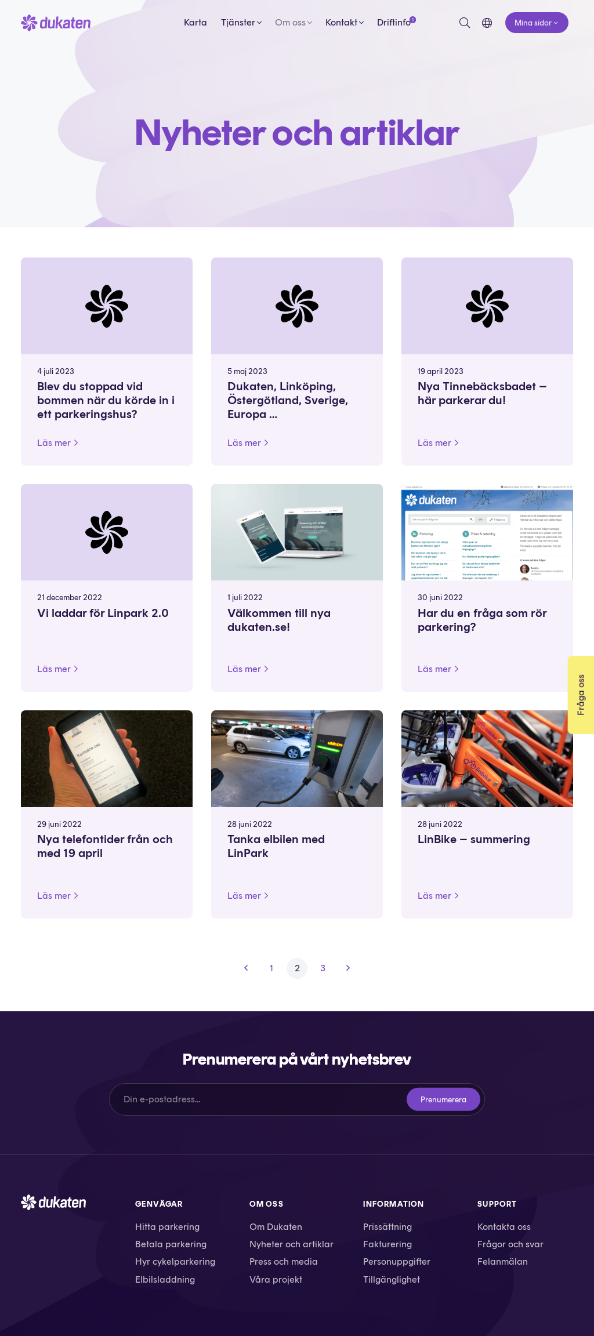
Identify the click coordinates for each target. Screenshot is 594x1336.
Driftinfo (394, 22)
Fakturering (387, 1244)
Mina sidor (533, 22)
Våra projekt (275, 1279)
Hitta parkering (167, 1226)
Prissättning (387, 1226)
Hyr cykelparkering (175, 1261)
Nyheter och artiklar (291, 1244)
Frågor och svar (510, 1244)
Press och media (283, 1261)
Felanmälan (502, 1261)
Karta (195, 22)
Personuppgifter (396, 1261)
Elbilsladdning (165, 1279)
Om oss (290, 22)
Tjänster (238, 22)
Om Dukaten (275, 1226)
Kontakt (341, 22)
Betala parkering (171, 1244)
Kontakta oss (504, 1226)
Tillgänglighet (391, 1279)
